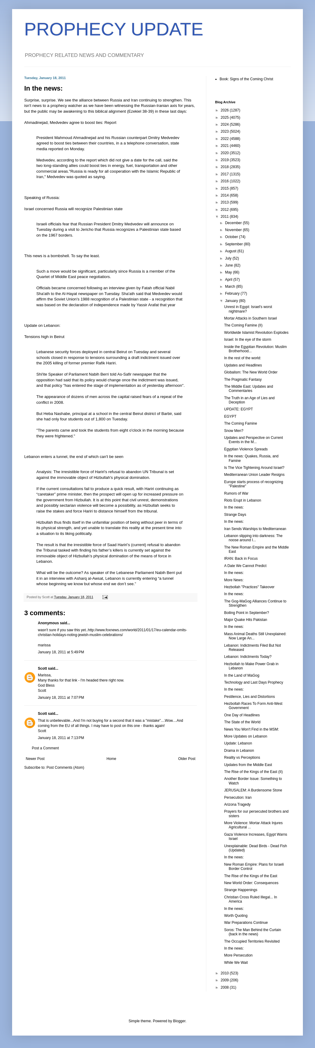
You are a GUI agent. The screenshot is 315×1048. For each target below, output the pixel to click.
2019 (225, 160)
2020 (225, 153)
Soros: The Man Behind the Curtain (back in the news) (252, 932)
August (231, 251)
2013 (225, 202)
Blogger (179, 1021)
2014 (225, 195)
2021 (225, 146)
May (229, 272)
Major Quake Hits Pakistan (245, 620)
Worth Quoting (235, 916)
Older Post (186, 759)
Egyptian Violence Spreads (246, 449)
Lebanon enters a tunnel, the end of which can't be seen (73, 456)
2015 (225, 188)
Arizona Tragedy (237, 804)
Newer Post (35, 759)
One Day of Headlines (242, 715)
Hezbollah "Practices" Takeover (249, 587)
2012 (225, 209)
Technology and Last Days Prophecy (253, 682)
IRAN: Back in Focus (241, 558)
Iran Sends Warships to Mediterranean (255, 529)
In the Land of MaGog (241, 675)
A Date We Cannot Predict (245, 566)
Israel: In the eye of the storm (247, 339)
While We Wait (236, 962)
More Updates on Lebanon (245, 736)
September (234, 244)
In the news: (234, 507)
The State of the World (242, 722)
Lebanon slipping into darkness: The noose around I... (253, 538)
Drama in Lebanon (239, 750)
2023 (225, 131)
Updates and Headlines (243, 365)
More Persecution (238, 955)
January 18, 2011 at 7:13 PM (61, 738)
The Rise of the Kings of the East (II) (253, 772)
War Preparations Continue (246, 922)
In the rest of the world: (242, 358)
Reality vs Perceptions (242, 757)
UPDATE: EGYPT (238, 409)
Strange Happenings (240, 890)
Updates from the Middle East (248, 765)
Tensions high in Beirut (44, 336)
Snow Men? (233, 431)
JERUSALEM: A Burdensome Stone (253, 790)
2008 (225, 987)
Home (111, 759)
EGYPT (230, 416)
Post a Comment (45, 748)
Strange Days (235, 514)
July (229, 258)
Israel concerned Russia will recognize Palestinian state (73, 209)
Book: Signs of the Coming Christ (246, 79)
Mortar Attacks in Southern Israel (250, 318)
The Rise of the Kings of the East (250, 876)
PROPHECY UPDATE (113, 29)
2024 (225, 124)
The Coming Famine (240, 423)
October (232, 237)
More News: (234, 580)
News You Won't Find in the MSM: (251, 729)
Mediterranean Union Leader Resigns (254, 475)
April (229, 279)
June (229, 265)
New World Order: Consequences (251, 883)
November (234, 230)
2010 (225, 973)
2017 (225, 174)
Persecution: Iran (238, 797)
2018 (225, 167)
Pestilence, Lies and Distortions (249, 697)
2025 (225, 117)
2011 (225, 216)
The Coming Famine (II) (243, 325)
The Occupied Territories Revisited (252, 941)
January (232, 301)
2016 (225, 181)
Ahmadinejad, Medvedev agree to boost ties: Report (70, 122)
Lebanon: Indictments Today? (248, 657)
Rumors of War (236, 493)
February (232, 293)
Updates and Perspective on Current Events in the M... (253, 440)
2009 (225, 980)
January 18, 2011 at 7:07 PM (61, 697)
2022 (225, 139)
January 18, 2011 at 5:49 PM (61, 652)
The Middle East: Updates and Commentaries (248, 388)
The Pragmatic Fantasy (243, 379)
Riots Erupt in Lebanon (242, 500)
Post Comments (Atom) (65, 767)
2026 (225, 110)
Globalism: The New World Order (250, 372)
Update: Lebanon (238, 743)
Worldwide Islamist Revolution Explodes (256, 332)
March (230, 286)
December (234, 223)
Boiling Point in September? (246, 613)
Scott (42, 668)
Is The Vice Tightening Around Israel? (254, 468)
